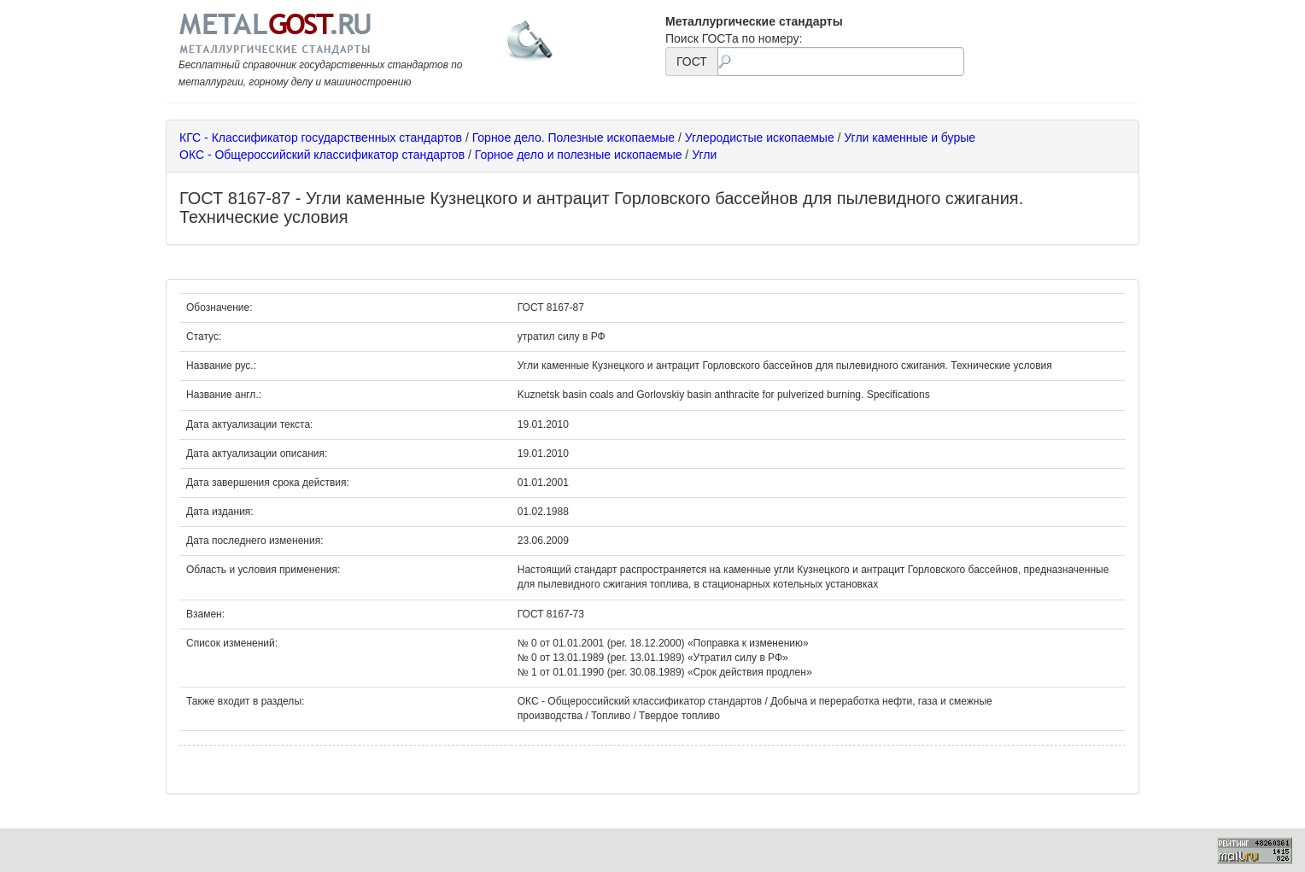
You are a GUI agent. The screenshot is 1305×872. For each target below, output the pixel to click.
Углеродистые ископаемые (759, 137)
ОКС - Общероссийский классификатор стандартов (322, 154)
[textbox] (840, 61)
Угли (704, 154)
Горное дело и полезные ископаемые (578, 154)
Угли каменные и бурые (909, 137)
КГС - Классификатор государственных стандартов (320, 137)
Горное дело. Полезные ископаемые (573, 137)
